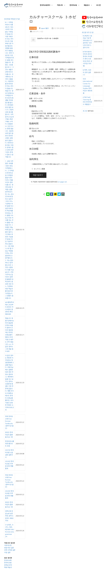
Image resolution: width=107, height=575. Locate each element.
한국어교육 (76, 5)
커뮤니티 (62, 5)
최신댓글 (7, 19)
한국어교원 (7, 562)
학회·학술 (7, 567)
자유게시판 (7, 545)
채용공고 (89, 5)
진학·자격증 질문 (9, 550)
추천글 (12, 19)
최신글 (84, 32)
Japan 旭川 (45, 28)
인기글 (17, 19)
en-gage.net (62, 182)
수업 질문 (7, 552)
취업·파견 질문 (9, 548)
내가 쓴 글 (90, 32)
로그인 (98, 5)
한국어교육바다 (47, 5)
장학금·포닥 (8, 565)
